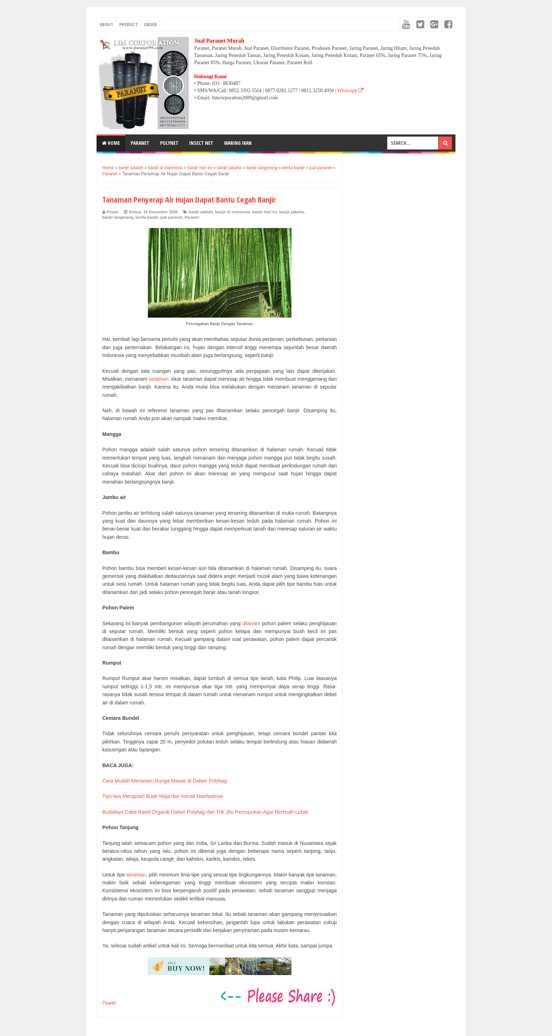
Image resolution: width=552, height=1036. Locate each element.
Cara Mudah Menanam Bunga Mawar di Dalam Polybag (164, 781)
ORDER (150, 24)
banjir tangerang (117, 217)
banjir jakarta (291, 212)
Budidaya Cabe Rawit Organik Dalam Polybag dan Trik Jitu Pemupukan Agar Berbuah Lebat (205, 812)
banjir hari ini (264, 212)
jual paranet (171, 217)
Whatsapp (350, 90)
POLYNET (169, 142)
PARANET (140, 142)
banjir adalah (200, 212)
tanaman (158, 379)
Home (111, 142)
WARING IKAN (238, 142)
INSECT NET (201, 142)
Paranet (191, 217)
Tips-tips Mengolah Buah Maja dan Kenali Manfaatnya (162, 796)
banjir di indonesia (232, 212)
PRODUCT (128, 24)
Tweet (109, 1003)
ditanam (251, 623)
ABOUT (106, 24)
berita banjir (146, 217)
